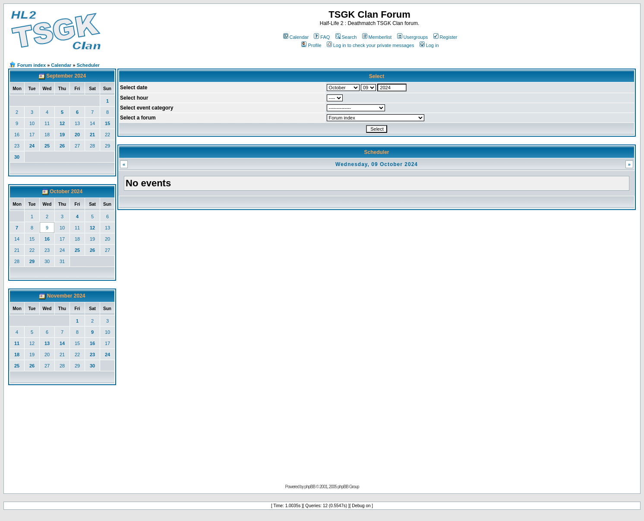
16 (16, 134)
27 (77, 145)
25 (47, 145)
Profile (311, 45)
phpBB (309, 486)
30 (16, 157)
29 (107, 145)
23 (16, 145)
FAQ (322, 37)
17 (32, 134)
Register (445, 37)
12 (62, 123)
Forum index (31, 65)
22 (107, 134)
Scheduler (88, 65)
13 (77, 123)
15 (107, 123)
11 (47, 123)
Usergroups (412, 37)
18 (47, 134)
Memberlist (377, 37)
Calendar (296, 37)
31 (62, 261)
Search (346, 37)
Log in (429, 45)
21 (92, 134)
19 (62, 134)
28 (92, 145)
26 (62, 145)
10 (32, 123)
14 (92, 123)
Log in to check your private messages (370, 45)
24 (32, 145)
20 (77, 134)
